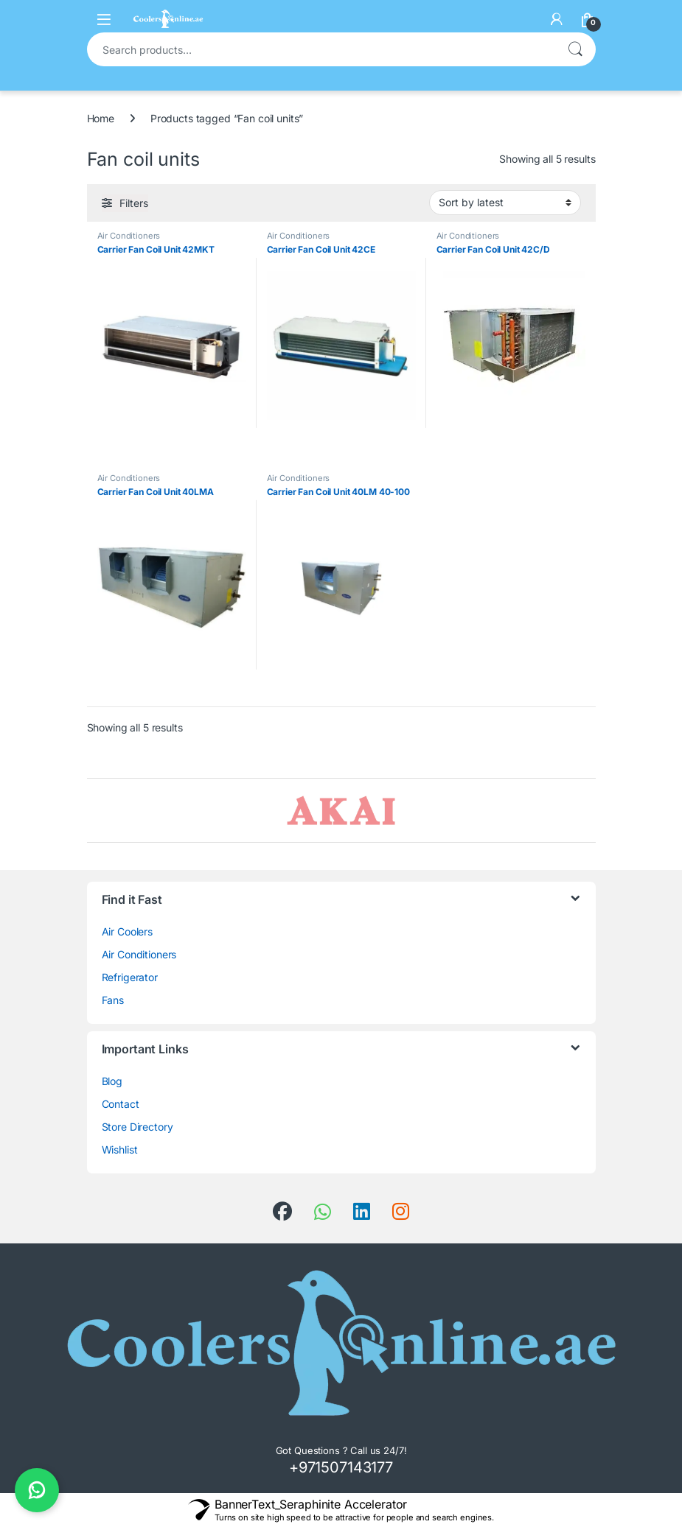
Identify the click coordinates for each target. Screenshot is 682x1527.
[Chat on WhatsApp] (37, 1490)
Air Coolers (127, 931)
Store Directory (137, 1126)
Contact (120, 1104)
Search (575, 49)
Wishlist (120, 1149)
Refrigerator (130, 977)
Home (100, 118)
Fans (113, 1000)
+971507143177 (341, 1467)
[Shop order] (505, 202)
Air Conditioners (129, 236)
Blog (112, 1081)
